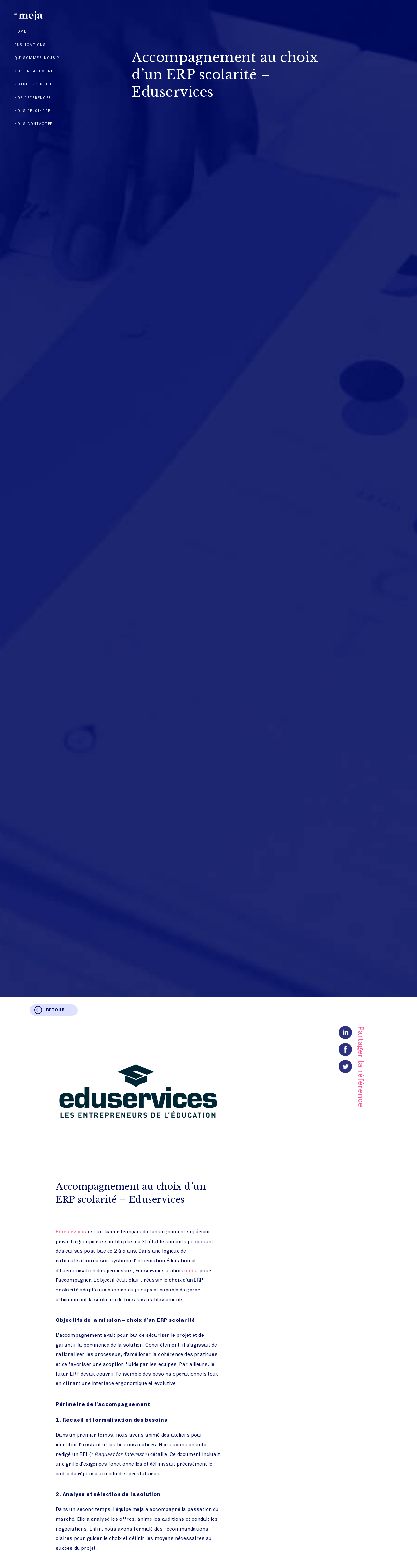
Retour (55, 1009)
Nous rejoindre (32, 111)
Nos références (32, 98)
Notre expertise (33, 84)
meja (192, 1271)
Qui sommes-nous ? (36, 58)
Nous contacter (33, 124)
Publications (30, 45)
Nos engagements (35, 71)
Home (20, 31)
